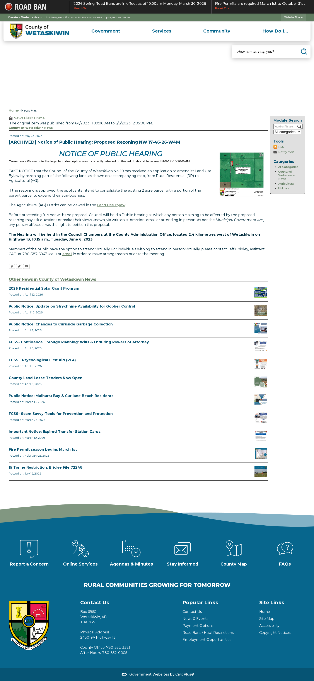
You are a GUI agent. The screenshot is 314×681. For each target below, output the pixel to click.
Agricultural (286, 183)
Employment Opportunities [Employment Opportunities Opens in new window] (207, 640)
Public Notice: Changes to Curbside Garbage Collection (61, 324)
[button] (304, 51)
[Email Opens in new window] (26, 267)
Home (14, 110)
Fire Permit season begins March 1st (43, 449)
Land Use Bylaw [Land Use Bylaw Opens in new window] (111, 205)
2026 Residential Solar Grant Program (44, 288)
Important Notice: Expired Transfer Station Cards (55, 432)
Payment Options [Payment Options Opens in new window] (198, 626)
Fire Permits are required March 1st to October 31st (260, 6)
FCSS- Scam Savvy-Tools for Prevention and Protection (61, 414)
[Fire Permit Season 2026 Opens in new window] (261, 453)
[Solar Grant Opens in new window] (261, 292)
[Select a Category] (287, 132)
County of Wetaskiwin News (286, 175)
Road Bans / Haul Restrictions (208, 633)
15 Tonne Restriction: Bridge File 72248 (45, 467)
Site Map (266, 619)
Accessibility (269, 626)
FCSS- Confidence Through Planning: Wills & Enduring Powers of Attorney (79, 342)
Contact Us (192, 612)
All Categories (288, 167)
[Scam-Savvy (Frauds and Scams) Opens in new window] (261, 417)
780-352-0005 (114, 653)
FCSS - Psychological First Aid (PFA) (42, 360)
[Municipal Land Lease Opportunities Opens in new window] (261, 382)
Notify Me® (286, 152)
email (67, 254)
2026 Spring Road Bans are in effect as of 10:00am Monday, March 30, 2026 (140, 6)
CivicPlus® (184, 674)
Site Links (271, 602)
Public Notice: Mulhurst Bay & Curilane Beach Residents (61, 396)
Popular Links (200, 602)
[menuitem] (105, 31)
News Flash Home (29, 118)
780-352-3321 (118, 647)
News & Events (195, 619)
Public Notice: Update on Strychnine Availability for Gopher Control (72, 306)
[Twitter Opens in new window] (19, 267)
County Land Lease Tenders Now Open (45, 378)
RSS (281, 146)
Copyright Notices (274, 633)
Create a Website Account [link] (27, 17)
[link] (293, 17)
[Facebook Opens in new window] (12, 267)
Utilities (283, 188)
